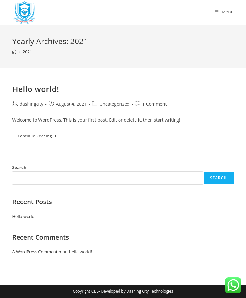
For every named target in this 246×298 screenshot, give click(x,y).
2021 (27, 52)
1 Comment (154, 104)
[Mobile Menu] (224, 12)
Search (19, 167)
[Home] (14, 52)
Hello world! (35, 89)
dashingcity (31, 104)
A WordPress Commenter (37, 252)
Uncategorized (114, 104)
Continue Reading (40, 137)
